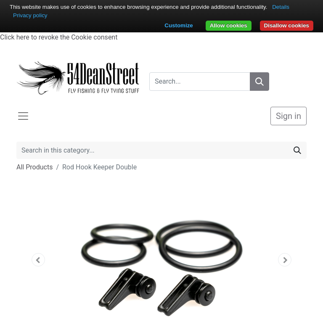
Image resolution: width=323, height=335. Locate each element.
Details (280, 7)
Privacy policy (30, 15)
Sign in (288, 116)
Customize (178, 25)
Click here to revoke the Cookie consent (58, 37)
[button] (38, 260)
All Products (34, 167)
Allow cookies (228, 25)
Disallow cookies (286, 25)
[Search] (259, 81)
